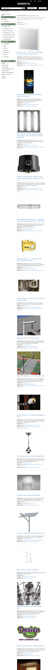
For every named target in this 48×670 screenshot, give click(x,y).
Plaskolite (25, 550)
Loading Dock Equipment (28, 295)
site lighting (33, 421)
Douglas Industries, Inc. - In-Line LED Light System (31, 413)
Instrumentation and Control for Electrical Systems (8, 69)
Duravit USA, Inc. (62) (8, 28)
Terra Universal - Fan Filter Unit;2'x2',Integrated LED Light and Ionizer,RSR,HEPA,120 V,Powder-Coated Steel (30, 147)
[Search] (14, 8)
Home (31, 1)
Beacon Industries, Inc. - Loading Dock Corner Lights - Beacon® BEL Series (29, 285)
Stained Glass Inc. (26, 110)
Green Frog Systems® (27, 593)
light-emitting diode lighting (31, 466)
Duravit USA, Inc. (26, 65)
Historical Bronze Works (27, 507)
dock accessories (29, 294)
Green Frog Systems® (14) (9, 37)
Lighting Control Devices (7, 74)
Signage (30, 553)
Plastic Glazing (26, 553)
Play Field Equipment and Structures (37, 422)
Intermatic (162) (7, 26)
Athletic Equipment (27, 422)
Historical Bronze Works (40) (9, 35)
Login (35, 1)
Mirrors (3, 76)
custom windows (29, 112)
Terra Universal (26, 155)
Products (5, 19)
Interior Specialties (30, 68)
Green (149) (6, 56)
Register (39, 1)
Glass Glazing (33, 113)
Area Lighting (19, 424)
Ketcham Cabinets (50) (8, 30)
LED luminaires (34, 67)
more (40, 19)
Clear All (3, 15)
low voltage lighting (39, 594)
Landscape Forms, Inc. (27, 377)
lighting (30, 250)
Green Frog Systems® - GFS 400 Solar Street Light (29, 586)
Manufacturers (7, 21)
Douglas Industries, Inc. (27, 419)
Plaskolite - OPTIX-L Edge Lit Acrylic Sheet (28, 544)
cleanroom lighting (34, 157)
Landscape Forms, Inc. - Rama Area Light (28, 371)
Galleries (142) (7, 52)
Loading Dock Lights (36, 295)
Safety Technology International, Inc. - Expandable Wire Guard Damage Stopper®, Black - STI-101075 (30, 240)
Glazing (28, 113)
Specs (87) (6, 50)
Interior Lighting (5, 66)
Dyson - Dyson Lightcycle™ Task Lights (27, 628)
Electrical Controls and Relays (8, 72)
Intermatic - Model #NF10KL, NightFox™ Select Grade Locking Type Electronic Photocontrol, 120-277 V (30, 194)
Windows (25, 113)
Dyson (24, 633)
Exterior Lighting (5, 65)
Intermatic (25, 202)
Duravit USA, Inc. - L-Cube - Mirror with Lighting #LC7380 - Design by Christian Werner (30, 57)
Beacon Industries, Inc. (27, 292)
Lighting (3, 63)
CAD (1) (5, 46)
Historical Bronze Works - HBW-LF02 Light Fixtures (31, 501)
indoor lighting (35, 112)
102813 (27, 336)
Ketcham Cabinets (26, 334)
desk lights (28, 635)
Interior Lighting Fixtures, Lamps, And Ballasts (35, 252)
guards (27, 250)
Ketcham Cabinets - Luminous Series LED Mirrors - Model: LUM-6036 (31, 328)
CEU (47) (6, 54)
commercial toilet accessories (35, 336)
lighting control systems (37, 204)
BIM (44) (5, 48)
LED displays (28, 552)
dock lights (35, 294)
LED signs (33, 552)
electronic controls (29, 204)
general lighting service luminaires (32, 509)
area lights (34, 379)
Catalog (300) (6, 43)
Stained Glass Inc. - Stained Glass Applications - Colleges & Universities (30, 103)
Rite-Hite (24, 464)
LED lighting (28, 67)
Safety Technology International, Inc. (29, 249)
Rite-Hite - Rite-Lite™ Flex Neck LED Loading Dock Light (29, 457)
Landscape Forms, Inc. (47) (9, 32)
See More (4, 77)
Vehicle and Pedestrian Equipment (30, 467)
